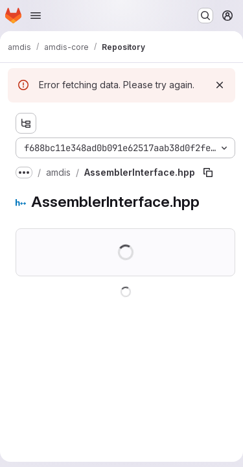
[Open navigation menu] (35, 15)
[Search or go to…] (205, 15)
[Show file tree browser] (26, 123)
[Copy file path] (208, 172)
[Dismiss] (219, 85)
